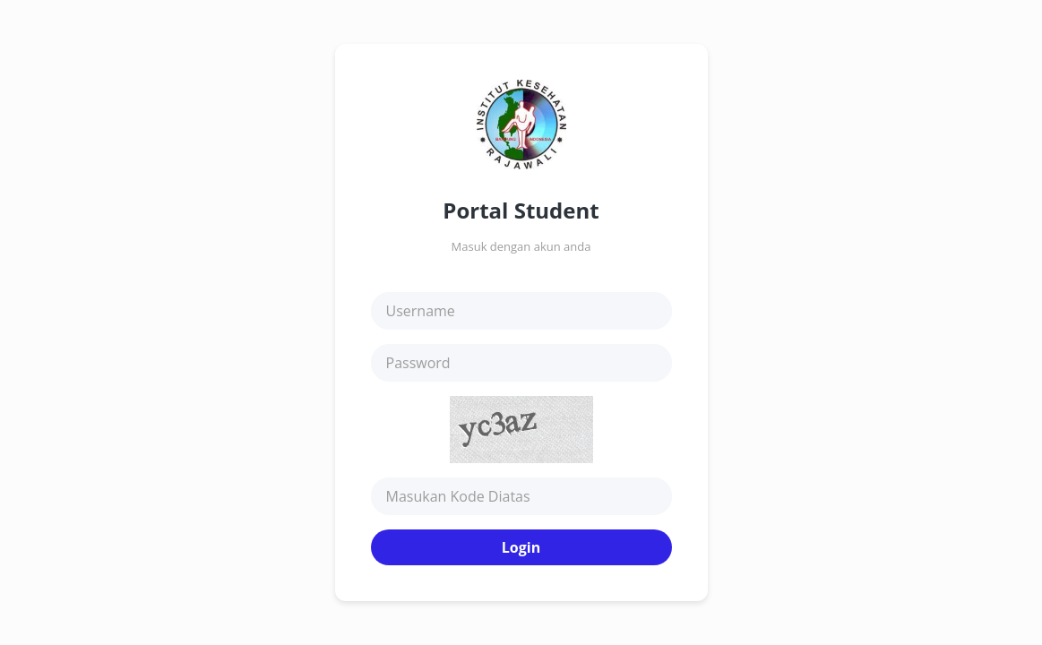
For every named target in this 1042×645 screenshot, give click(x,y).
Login (521, 547)
